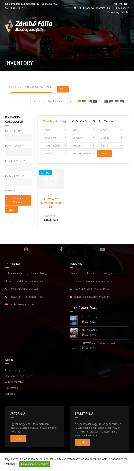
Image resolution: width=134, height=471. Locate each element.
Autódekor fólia (14, 382)
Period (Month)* (14, 175)
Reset (104, 153)
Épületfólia (11, 387)
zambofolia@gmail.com (22, 3)
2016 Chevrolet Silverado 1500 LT (51, 201)
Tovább (18, 438)
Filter (63, 89)
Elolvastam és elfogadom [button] (34, 463)
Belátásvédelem (91, 317)
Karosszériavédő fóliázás (19, 376)
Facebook (61, 249)
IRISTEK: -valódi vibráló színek (98, 343)
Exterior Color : (93, 121)
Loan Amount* (13, 131)
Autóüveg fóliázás (19, 370)
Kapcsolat (10, 393)
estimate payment (18, 200)
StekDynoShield (90, 330)
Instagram (26, 249)
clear (11, 209)
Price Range (15, 87)
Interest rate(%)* (15, 160)
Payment (10, 190)
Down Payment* (14, 145)
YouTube (102, 249)
